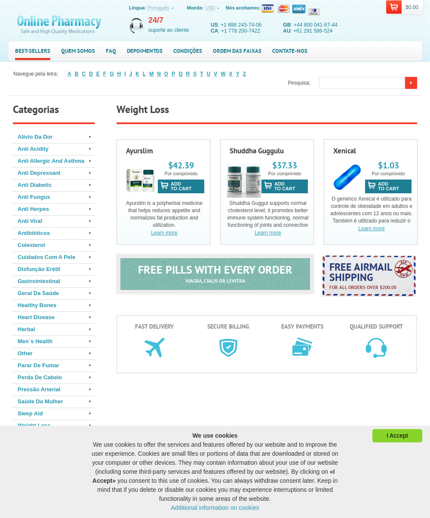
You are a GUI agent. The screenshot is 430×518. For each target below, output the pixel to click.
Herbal (26, 329)
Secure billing (228, 326)
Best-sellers (32, 51)
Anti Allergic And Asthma (51, 161)
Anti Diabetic (35, 185)
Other (25, 353)
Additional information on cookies (215, 507)
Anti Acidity (33, 149)
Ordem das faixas (237, 51)
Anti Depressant (39, 173)
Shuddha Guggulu (257, 150)
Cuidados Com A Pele (46, 257)
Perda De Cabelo (40, 377)
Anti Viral (30, 221)
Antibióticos (34, 233)
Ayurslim (139, 150)
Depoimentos (145, 51)
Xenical (344, 150)
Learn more (164, 233)
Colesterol (31, 245)
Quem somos (78, 51)
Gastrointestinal (39, 281)
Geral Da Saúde (38, 293)
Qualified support (376, 326)
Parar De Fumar (38, 365)
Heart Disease (36, 317)
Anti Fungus (34, 197)
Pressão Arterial (39, 389)
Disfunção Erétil (39, 269)
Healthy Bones (37, 305)
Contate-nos (289, 51)
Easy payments (302, 326)
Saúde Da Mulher (40, 401)
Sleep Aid (30, 413)
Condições (187, 51)
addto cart (181, 186)
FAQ (111, 51)
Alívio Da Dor (35, 137)
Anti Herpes (33, 209)
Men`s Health (35, 341)
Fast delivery (154, 326)
